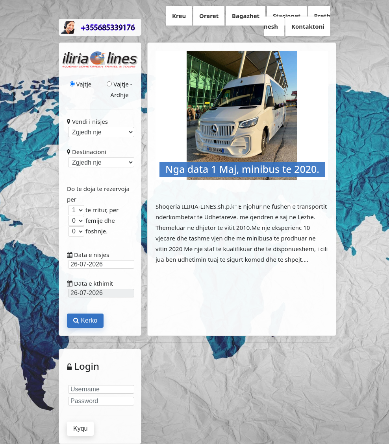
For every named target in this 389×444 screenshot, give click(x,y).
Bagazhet (245, 16)
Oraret (209, 16)
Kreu (179, 16)
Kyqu (80, 428)
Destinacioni (100, 157)
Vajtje (81, 84)
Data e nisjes (100, 260)
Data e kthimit (100, 288)
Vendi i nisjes (100, 127)
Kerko (85, 320)
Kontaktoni (307, 26)
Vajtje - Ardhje (119, 89)
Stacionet (287, 16)
